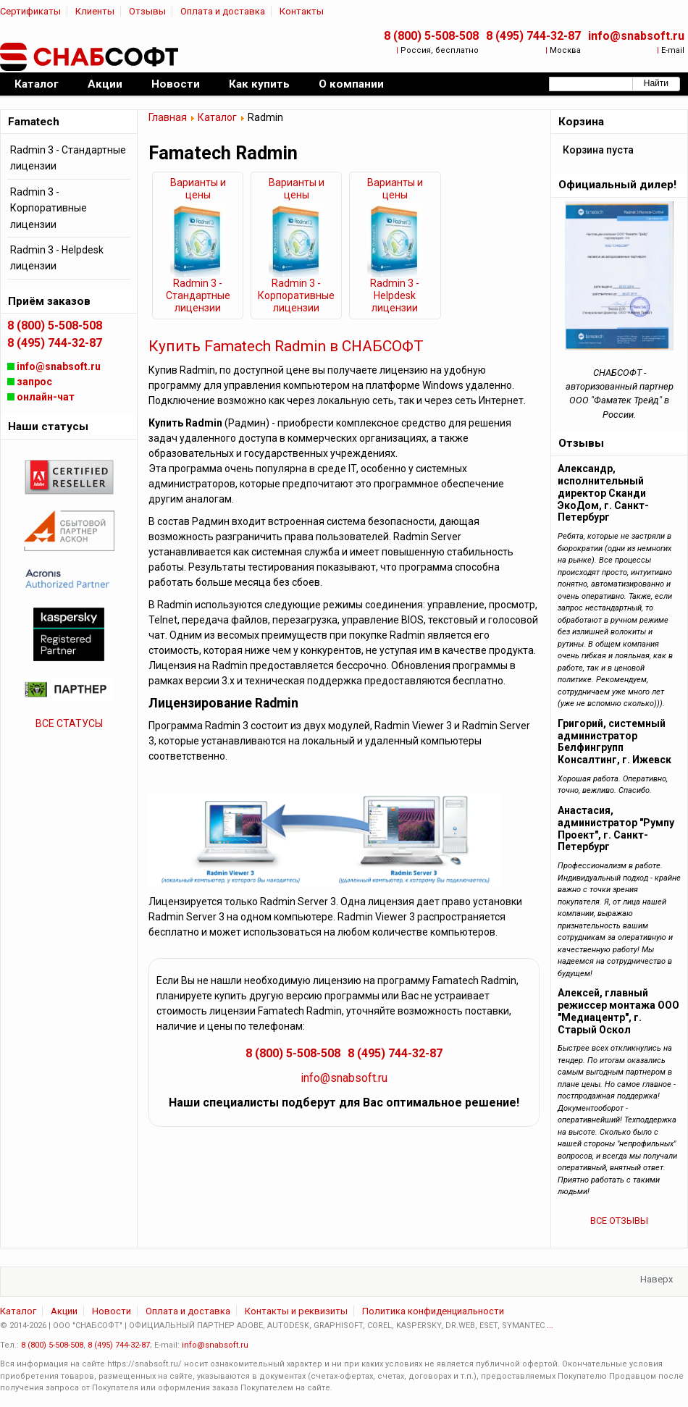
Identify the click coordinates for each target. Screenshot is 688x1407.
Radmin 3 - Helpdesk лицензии (394, 295)
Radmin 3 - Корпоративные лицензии (296, 295)
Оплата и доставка (222, 11)
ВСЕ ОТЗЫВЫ (619, 1220)
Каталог (217, 117)
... (550, 1325)
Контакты (302, 11)
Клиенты (94, 11)
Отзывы (147, 11)
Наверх (656, 1279)
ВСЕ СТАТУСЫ (69, 723)
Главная (167, 117)
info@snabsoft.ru (636, 36)
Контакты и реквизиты (296, 1311)
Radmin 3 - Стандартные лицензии (198, 295)
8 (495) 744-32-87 (533, 36)
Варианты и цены (198, 189)
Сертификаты (30, 11)
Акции (64, 1311)
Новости (111, 1311)
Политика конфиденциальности (433, 1311)
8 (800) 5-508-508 (431, 36)
